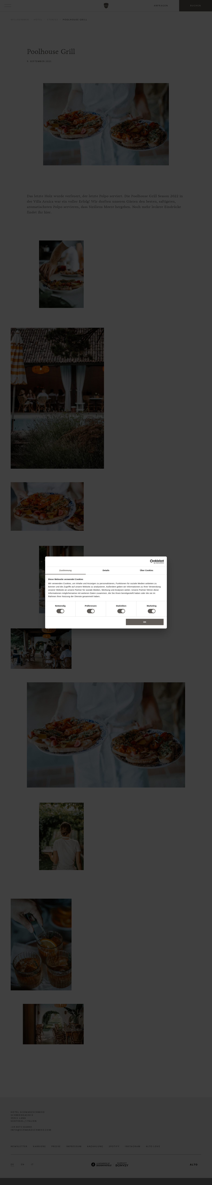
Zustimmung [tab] (65, 570)
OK (144, 622)
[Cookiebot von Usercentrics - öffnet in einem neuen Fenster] (152, 561)
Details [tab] (106, 570)
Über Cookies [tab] (146, 570)
